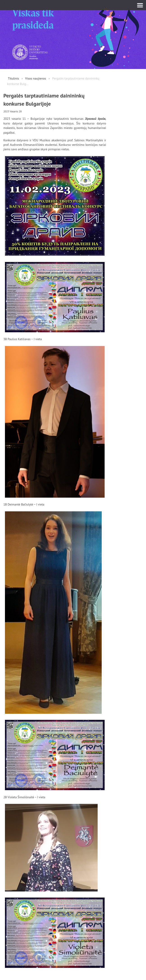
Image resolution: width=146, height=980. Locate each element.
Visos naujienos (35, 78)
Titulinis (13, 78)
